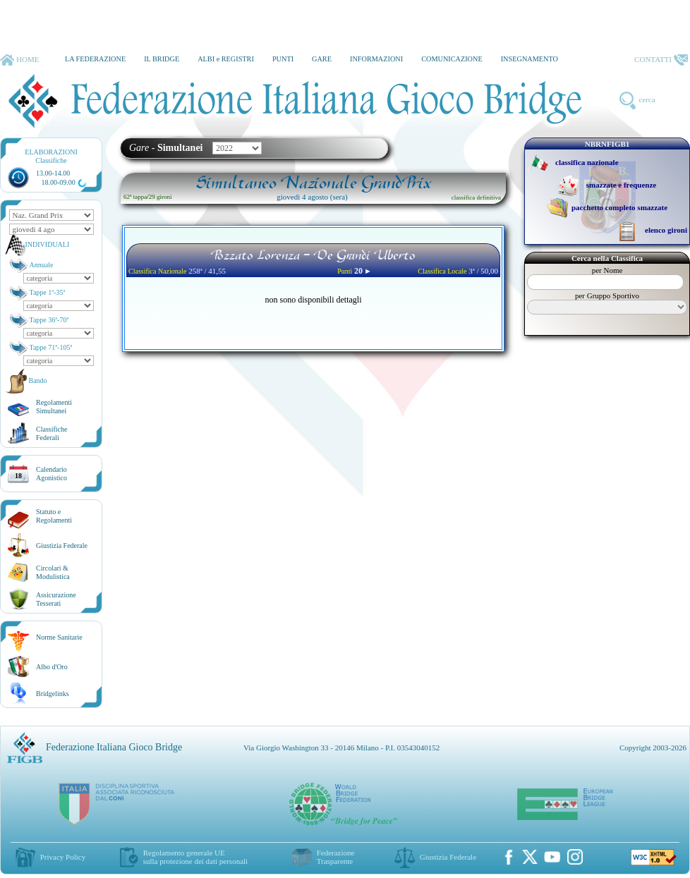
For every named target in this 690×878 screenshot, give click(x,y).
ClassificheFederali (51, 433)
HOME (19, 60)
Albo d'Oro (52, 667)
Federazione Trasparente (336, 856)
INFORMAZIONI (376, 59)
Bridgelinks (52, 693)
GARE (322, 59)
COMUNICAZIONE (452, 59)
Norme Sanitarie (59, 637)
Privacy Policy (62, 857)
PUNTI (282, 59)
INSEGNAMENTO (529, 59)
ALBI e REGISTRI (226, 59)
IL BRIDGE (161, 59)
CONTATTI (661, 60)
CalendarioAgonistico (51, 473)
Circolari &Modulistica (53, 572)
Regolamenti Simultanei (54, 406)
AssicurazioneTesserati (56, 599)
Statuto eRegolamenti (54, 516)
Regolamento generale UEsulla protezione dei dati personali (195, 856)
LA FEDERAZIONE (95, 59)
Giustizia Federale (61, 545)
